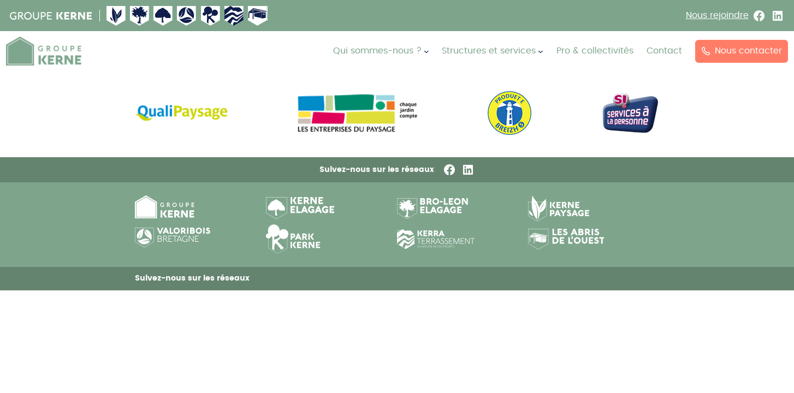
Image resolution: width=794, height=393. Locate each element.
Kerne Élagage (163, 16)
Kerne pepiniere (211, 16)
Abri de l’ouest (258, 16)
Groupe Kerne (51, 15)
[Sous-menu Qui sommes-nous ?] (426, 51)
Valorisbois (187, 16)
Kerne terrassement (234, 16)
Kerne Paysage (116, 16)
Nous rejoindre (717, 15)
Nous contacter (742, 51)
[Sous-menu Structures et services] (540, 51)
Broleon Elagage (140, 16)
